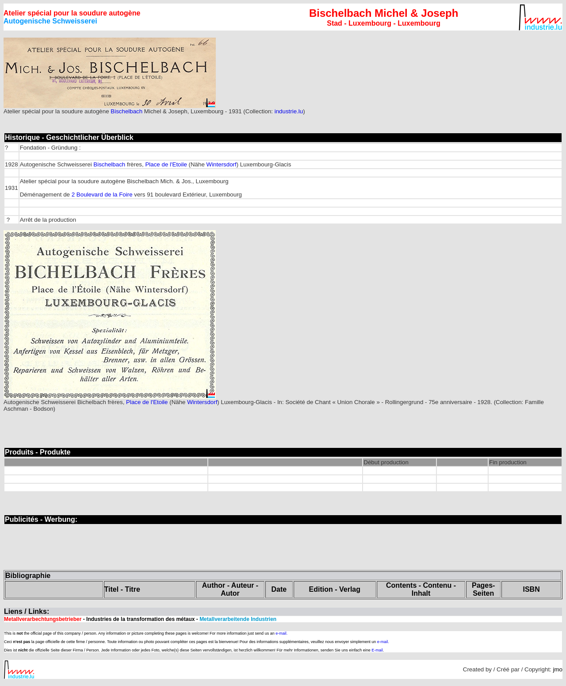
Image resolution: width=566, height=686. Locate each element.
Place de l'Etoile (166, 164)
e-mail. (281, 633)
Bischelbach (126, 111)
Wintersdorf (222, 164)
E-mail (377, 650)
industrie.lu (289, 111)
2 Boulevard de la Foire (102, 194)
